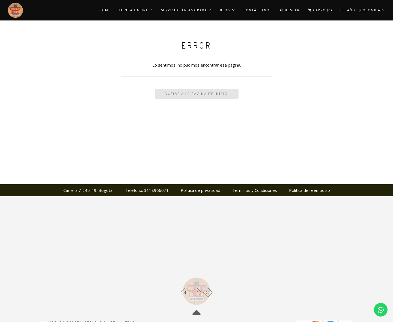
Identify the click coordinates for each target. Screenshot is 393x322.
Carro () (320, 10)
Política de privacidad (200, 190)
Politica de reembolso (309, 190)
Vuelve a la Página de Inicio (196, 93)
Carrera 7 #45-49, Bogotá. (88, 190)
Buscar (290, 10)
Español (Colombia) (362, 10)
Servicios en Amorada (186, 10)
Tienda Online (136, 10)
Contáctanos (257, 10)
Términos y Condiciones (254, 190)
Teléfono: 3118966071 (147, 190)
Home (105, 10)
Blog (227, 10)
